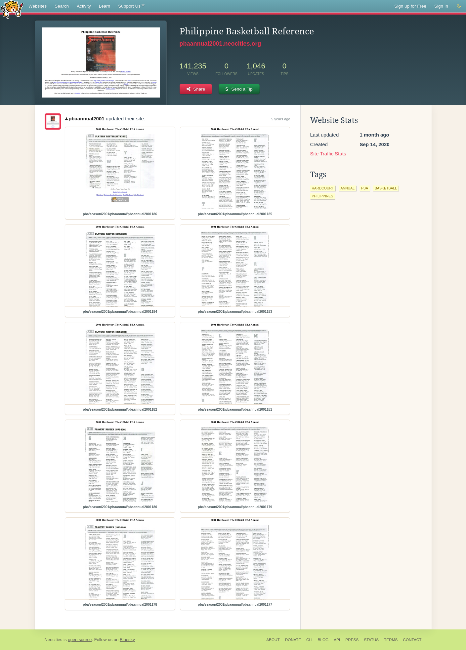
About (273, 639)
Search (62, 6)
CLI (309, 639)
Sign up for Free (410, 6)
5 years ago (280, 119)
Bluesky (127, 639)
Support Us (131, 6)
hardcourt (323, 188)
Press (352, 639)
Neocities (54, 639)
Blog (323, 639)
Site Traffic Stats (328, 153)
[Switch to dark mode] (459, 6)
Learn (104, 6)
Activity (84, 6)
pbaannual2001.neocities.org (220, 43)
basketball (386, 188)
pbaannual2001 (85, 118)
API (337, 639)
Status (371, 639)
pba (364, 188)
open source (80, 639)
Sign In (441, 6)
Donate (293, 639)
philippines (322, 196)
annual (347, 188)
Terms (391, 639)
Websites (37, 6)
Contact (412, 639)
